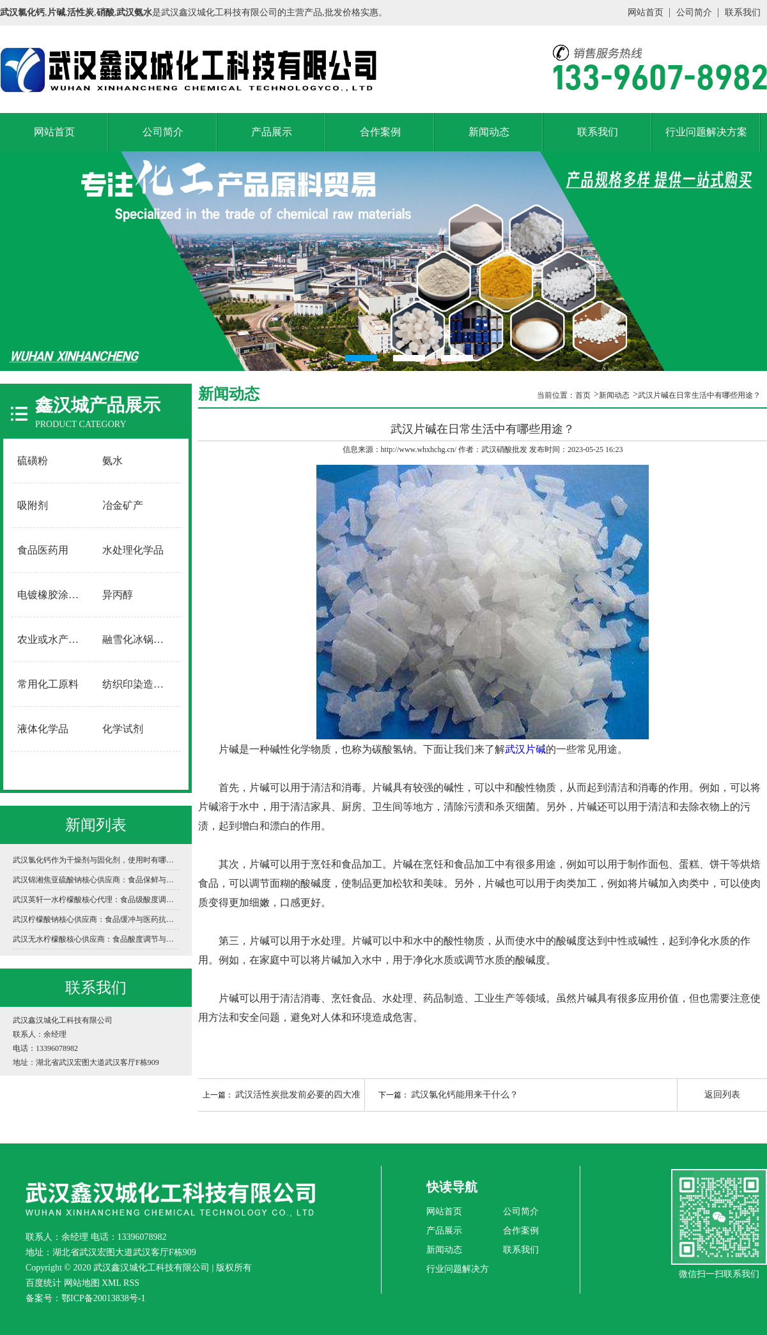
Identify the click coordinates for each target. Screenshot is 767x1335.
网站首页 (645, 12)
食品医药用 (42, 550)
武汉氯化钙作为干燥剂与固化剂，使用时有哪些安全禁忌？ (96, 860)
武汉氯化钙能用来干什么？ (464, 1094)
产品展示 (271, 131)
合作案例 (380, 131)
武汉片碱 (525, 749)
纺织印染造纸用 (138, 684)
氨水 (112, 460)
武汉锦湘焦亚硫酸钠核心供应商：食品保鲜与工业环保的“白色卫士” (96, 879)
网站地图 (82, 1283)
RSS (131, 1283)
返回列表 (722, 1094)
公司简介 (694, 12)
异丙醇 (117, 594)
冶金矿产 (122, 505)
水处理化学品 (133, 550)
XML (111, 1283)
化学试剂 (122, 728)
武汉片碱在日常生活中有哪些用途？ (699, 395)
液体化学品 (42, 728)
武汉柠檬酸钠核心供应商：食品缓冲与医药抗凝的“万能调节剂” (96, 919)
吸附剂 (32, 505)
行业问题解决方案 (706, 131)
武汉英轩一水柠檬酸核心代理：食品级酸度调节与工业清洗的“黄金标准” (96, 899)
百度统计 (43, 1283)
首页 (583, 395)
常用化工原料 (48, 684)
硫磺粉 (32, 460)
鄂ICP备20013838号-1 (103, 1298)
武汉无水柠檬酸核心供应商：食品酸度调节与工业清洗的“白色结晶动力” (96, 939)
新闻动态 (489, 131)
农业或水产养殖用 (53, 639)
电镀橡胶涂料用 (53, 594)
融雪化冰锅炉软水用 (138, 639)
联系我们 (743, 12)
